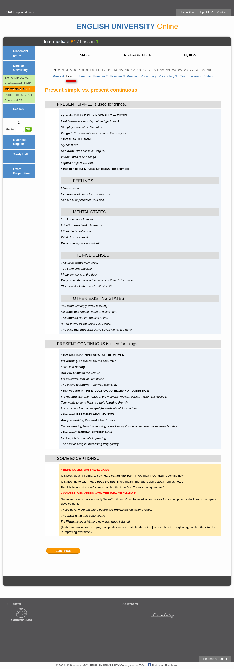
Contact (221, 12)
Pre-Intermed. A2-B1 (18, 83)
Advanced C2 (13, 100)
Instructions (188, 12)
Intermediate (56, 41)
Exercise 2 (100, 76)
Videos (85, 55)
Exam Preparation (21, 171)
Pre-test (58, 76)
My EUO (190, 55)
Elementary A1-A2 (17, 77)
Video (208, 76)
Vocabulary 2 (168, 76)
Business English (20, 142)
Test (183, 76)
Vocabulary (149, 76)
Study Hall (20, 154)
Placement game (20, 53)
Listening (195, 76)
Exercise (84, 76)
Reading (133, 76)
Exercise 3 (117, 76)
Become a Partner (215, 659)
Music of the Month (137, 55)
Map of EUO (205, 12)
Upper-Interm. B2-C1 (18, 94)
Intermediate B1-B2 (17, 89)
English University (20, 68)
